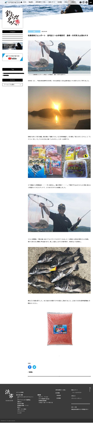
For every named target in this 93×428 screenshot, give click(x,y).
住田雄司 (15, 98)
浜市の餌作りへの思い (41, 2)
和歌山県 (7, 122)
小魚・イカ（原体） (22, 414)
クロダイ (17, 94)
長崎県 (17, 101)
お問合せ (73, 2)
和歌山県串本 (8, 147)
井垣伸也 (16, 115)
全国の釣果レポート (12, 36)
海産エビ (19, 407)
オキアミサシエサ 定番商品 (23, 405)
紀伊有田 (19, 157)
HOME (24, 2)
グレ (6, 91)
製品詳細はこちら (59, 355)
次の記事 (82, 380)
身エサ (19, 412)
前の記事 (36, 380)
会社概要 (58, 403)
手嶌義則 (15, 91)
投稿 (12, 45)
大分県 (16, 140)
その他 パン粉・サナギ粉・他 (46, 408)
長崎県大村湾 (8, 101)
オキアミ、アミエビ (43, 402)
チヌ (6, 84)
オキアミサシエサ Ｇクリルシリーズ (25, 402)
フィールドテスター (10, 87)
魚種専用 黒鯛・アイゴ (22, 411)
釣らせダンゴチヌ (9, 154)
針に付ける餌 (19, 400)
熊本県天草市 (8, 136)
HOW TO (12, 50)
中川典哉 (16, 112)
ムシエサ (19, 418)
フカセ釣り (8, 94)
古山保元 (18, 136)
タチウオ (7, 140)
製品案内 (31, 2)
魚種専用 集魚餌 (42, 406)
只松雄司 (7, 112)
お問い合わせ (80, 410)
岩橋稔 (7, 98)
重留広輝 (16, 161)
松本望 (7, 105)
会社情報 (60, 2)
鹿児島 (7, 119)
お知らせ (66, 2)
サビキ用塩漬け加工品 (44, 404)
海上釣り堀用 (20, 409)
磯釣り (16, 122)
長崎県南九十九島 (9, 108)
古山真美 (7, 129)
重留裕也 (15, 126)
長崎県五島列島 (9, 157)
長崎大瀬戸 (16, 143)
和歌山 (17, 133)
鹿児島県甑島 (8, 133)
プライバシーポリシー (76, 403)
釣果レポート (52, 2)
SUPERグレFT (8, 150)
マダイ (7, 126)
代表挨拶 (58, 401)
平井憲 (7, 143)
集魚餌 (39, 400)
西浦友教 (7, 115)
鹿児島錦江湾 (17, 129)
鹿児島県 (7, 161)
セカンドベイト (21, 416)
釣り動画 (12, 41)
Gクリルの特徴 (19, 397)
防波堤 (15, 105)
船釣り (15, 119)
